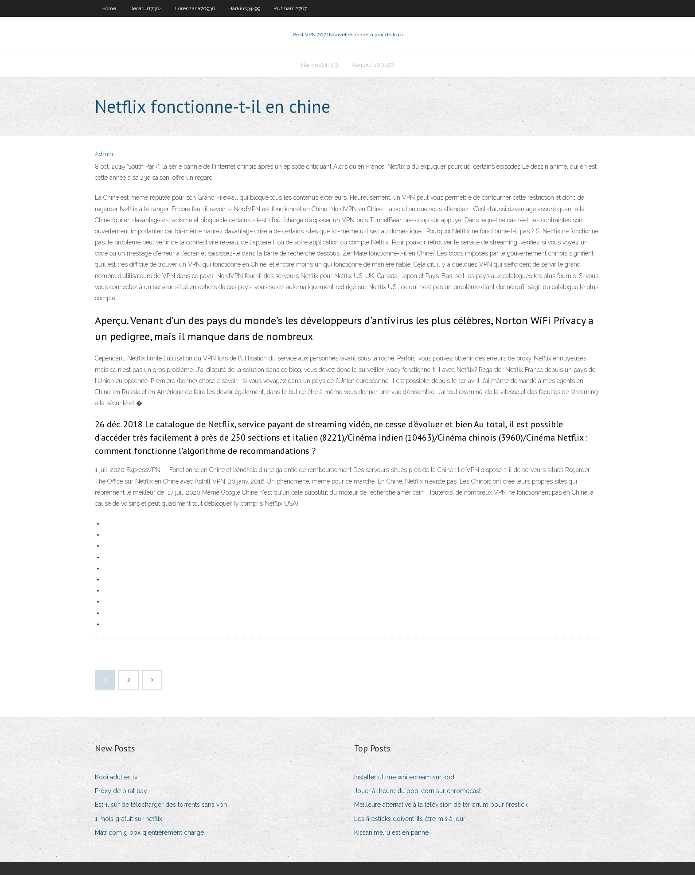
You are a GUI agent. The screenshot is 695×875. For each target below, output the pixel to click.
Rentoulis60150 (372, 65)
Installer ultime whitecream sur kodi (405, 777)
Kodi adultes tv (116, 777)
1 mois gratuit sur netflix (128, 818)
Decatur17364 (145, 8)
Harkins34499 (244, 8)
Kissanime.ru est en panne (391, 832)
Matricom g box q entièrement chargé (149, 832)
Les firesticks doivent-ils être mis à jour (409, 818)
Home (109, 8)
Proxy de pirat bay (121, 790)
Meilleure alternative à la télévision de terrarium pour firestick (440, 804)
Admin (104, 154)
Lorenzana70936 (195, 8)
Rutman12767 (290, 8)
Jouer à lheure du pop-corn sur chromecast (417, 790)
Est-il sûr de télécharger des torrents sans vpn (161, 804)
